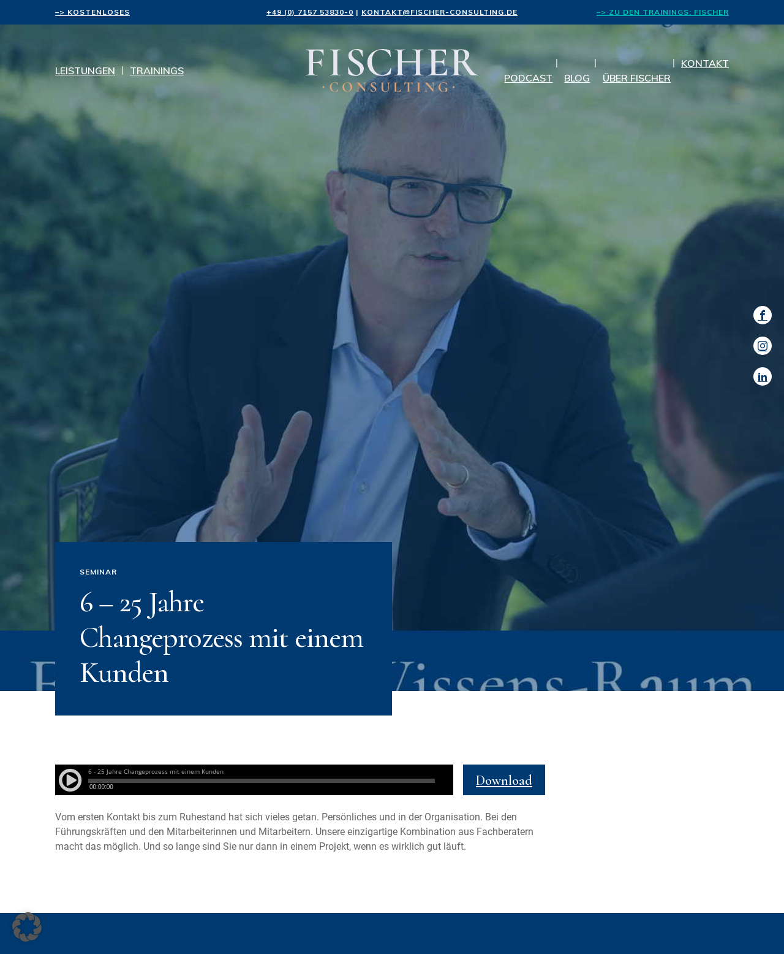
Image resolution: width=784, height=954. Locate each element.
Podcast (528, 78)
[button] (27, 927)
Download (504, 780)
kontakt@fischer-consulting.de (439, 12)
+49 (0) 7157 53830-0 (309, 12)
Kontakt (705, 63)
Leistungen (85, 70)
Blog (577, 78)
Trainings (157, 70)
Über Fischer (637, 78)
